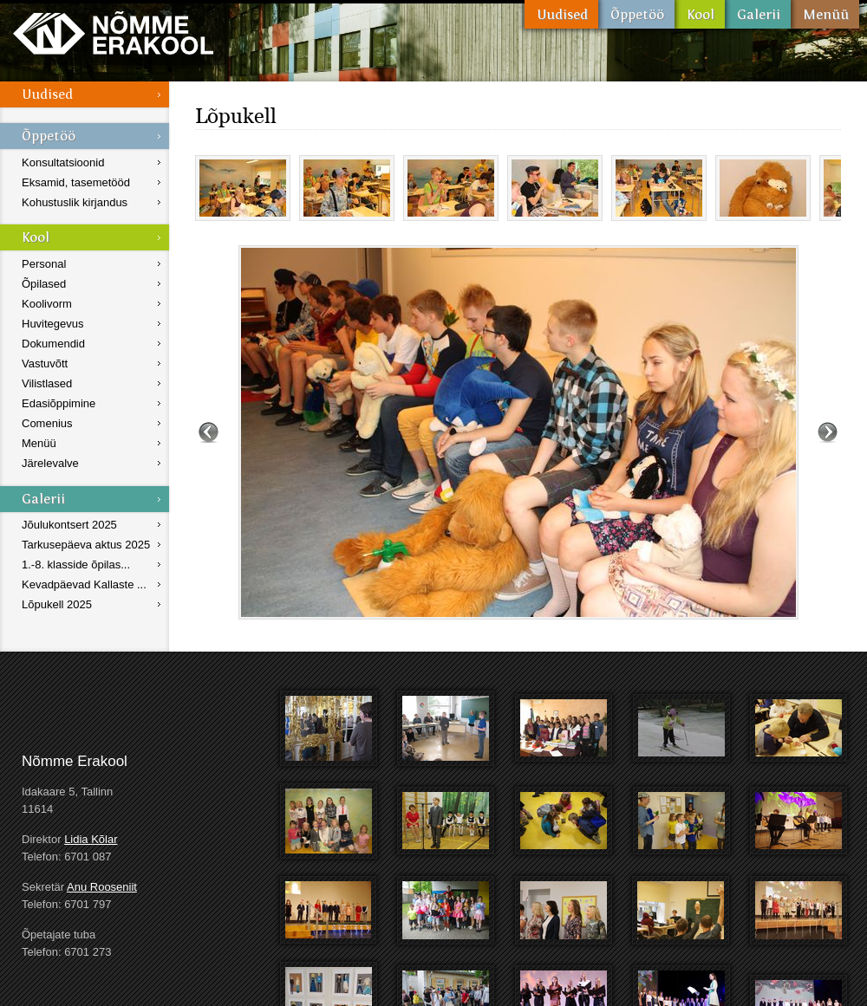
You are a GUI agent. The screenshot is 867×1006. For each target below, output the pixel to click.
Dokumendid (53, 343)
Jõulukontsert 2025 (69, 524)
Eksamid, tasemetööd (76, 182)
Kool (700, 14)
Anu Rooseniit (102, 886)
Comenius (47, 423)
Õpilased (44, 283)
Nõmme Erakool (113, 32)
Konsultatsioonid (63, 162)
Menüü (825, 14)
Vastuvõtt (45, 363)
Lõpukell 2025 (57, 604)
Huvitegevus (53, 323)
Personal (44, 263)
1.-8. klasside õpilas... (76, 564)
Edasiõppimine (58, 403)
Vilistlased (47, 383)
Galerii (758, 14)
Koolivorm (47, 303)
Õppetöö (636, 14)
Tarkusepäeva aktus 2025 (86, 544)
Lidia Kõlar (90, 839)
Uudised (561, 14)
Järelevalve (50, 463)
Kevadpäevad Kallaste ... (84, 584)
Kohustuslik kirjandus (74, 202)
